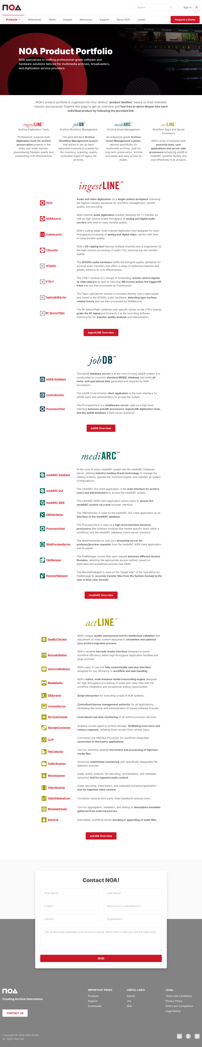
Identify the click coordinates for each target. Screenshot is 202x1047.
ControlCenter (55, 395)
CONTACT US (15, 1013)
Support (104, 19)
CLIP (50, 739)
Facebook (188, 1036)
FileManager (54, 560)
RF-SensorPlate (55, 313)
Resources (86, 19)
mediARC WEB (55, 502)
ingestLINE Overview (101, 332)
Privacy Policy (174, 1001)
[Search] (150, 7)
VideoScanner (56, 787)
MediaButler (55, 682)
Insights (67, 19)
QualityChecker (57, 639)
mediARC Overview (101, 595)
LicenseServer (57, 706)
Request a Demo (185, 19)
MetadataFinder (57, 809)
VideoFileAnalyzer (59, 798)
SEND (101, 958)
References (34, 19)
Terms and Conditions (179, 995)
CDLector (52, 250)
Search (171, 7)
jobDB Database (56, 379)
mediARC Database (58, 474)
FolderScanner (57, 763)
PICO (49, 202)
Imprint (131, 995)
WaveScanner (56, 775)
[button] (191, 7)
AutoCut (53, 819)
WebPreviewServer (58, 544)
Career (141, 19)
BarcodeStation (57, 655)
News (52, 19)
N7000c (51, 265)
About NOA (123, 19)
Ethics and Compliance (179, 1006)
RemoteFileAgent (57, 575)
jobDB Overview (101, 428)
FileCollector (55, 751)
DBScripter (54, 695)
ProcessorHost (55, 408)
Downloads (94, 1006)
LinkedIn (179, 1036)
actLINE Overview (101, 835)
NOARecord (53, 218)
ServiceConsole (58, 716)
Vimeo (197, 1036)
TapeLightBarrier (55, 297)
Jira (129, 1001)
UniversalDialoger (59, 669)
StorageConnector (59, 727)
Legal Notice (173, 1011)
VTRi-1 (49, 281)
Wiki (129, 1006)
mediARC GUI (54, 490)
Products (13, 19)
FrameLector (54, 234)
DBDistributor (54, 514)
